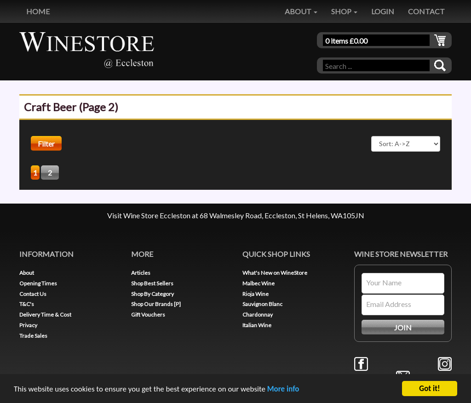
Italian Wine (256, 325)
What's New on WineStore (274, 272)
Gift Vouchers (148, 314)
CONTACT (426, 11)
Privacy (28, 325)
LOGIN (382, 11)
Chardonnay (257, 314)
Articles (140, 272)
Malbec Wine (258, 283)
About (26, 272)
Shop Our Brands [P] (156, 304)
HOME (38, 11)
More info (283, 389)
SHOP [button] (344, 11)
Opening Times (38, 283)
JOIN (403, 327)
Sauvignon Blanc (262, 304)
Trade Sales (33, 335)
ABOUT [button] (301, 11)
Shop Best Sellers (152, 283)
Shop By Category (152, 293)
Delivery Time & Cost (45, 314)
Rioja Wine (255, 293)
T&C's (26, 304)
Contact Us (32, 293)
